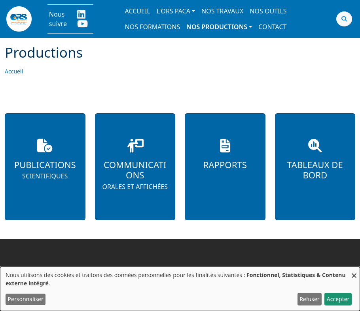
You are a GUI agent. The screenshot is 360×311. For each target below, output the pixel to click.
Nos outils (268, 11)
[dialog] (180, 289)
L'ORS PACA (173, 11)
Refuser (309, 299)
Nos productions (216, 26)
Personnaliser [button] (26, 299)
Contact (272, 26)
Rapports (225, 165)
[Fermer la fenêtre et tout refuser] (354, 272)
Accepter (338, 299)
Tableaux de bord (315, 170)
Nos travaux (222, 11)
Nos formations (152, 26)
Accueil (137, 11)
